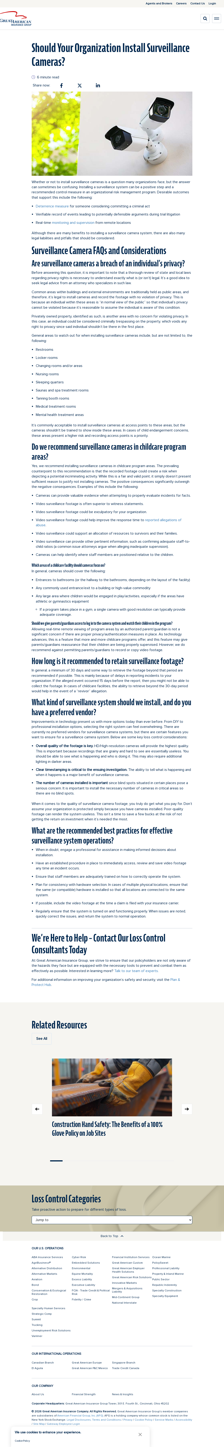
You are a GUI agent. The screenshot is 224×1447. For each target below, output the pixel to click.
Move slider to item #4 (93, 1160)
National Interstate (124, 1303)
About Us (38, 1394)
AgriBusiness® (41, 1263)
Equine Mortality (82, 1274)
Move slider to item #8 (143, 1160)
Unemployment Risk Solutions (51, 1330)
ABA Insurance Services (47, 1257)
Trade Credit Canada (125, 1368)
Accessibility (184, 1420)
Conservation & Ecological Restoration (49, 1292)
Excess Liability (82, 1279)
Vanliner (37, 1336)
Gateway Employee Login (63, 1424)
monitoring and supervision (73, 222)
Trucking (37, 1325)
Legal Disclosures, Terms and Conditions (94, 1420)
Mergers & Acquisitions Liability (127, 1290)
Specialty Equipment (165, 1296)
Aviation (37, 1279)
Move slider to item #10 (167, 1160)
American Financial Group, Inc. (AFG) (80, 1415)
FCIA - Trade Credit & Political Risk (91, 1292)
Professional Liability (165, 1268)
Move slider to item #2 (69, 1160)
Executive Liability (83, 1285)
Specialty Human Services (48, 1308)
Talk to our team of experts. (136, 971)
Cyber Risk (79, 1257)
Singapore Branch (123, 1362)
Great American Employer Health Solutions (128, 1270)
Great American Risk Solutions (132, 1277)
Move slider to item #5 (106, 1160)
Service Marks (164, 1420)
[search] (205, 18)
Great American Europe (87, 1362)
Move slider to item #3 (81, 1160)
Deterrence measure (52, 206)
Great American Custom (127, 1263)
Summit (36, 1319)
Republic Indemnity (164, 1285)
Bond (35, 1285)
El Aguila (37, 1368)
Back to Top (112, 1236)
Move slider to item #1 (56, 1160)
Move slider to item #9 (155, 1160)
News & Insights (122, 1394)
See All (41, 1039)
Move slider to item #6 (118, 1160)
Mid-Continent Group (125, 1297)
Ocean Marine (161, 1257)
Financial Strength (84, 1394)
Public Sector (161, 1279)
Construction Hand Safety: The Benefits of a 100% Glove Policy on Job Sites (107, 1128)
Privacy (127, 1420)
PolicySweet (160, 1263)
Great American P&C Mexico (90, 1368)
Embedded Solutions (86, 1263)
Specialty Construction (167, 1290)
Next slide (186, 1109)
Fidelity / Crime (81, 1299)
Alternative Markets (44, 1274)
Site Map (39, 1424)
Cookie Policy (143, 1420)
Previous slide (37, 1109)
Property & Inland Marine (168, 1274)
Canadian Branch (43, 1362)
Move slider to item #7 (130, 1160)
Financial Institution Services (131, 1257)
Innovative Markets (124, 1283)
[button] (140, 1434)
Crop (35, 1299)
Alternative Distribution (47, 1268)
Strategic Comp (41, 1314)
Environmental (81, 1268)
